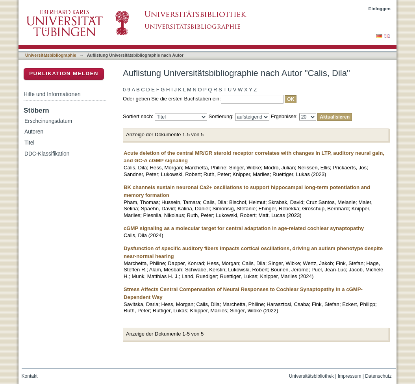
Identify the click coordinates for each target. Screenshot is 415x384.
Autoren (33, 132)
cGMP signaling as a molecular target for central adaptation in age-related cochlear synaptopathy (244, 228)
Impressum (349, 376)
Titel (29, 143)
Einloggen (380, 8)
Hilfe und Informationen (52, 94)
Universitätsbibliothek (311, 376)
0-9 (126, 90)
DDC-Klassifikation (46, 154)
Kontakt (30, 376)
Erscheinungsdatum (48, 121)
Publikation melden (63, 73)
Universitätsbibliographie (50, 55)
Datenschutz (378, 376)
